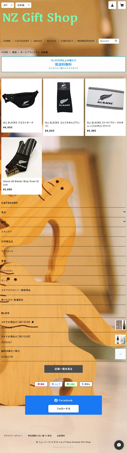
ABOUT (37, 41)
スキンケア (6, 231)
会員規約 (61, 435)
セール (4, 280)
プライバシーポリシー (13, 435)
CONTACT (67, 41)
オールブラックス (28, 52)
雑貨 (14, 52)
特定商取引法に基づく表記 (40, 435)
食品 (3, 212)
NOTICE (51, 41)
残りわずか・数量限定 (12, 299)
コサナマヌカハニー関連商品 (16, 290)
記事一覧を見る (63, 369)
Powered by (63, 447)
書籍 (3, 261)
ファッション (7, 270)
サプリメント (7, 251)
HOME (7, 41)
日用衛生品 (7, 241)
